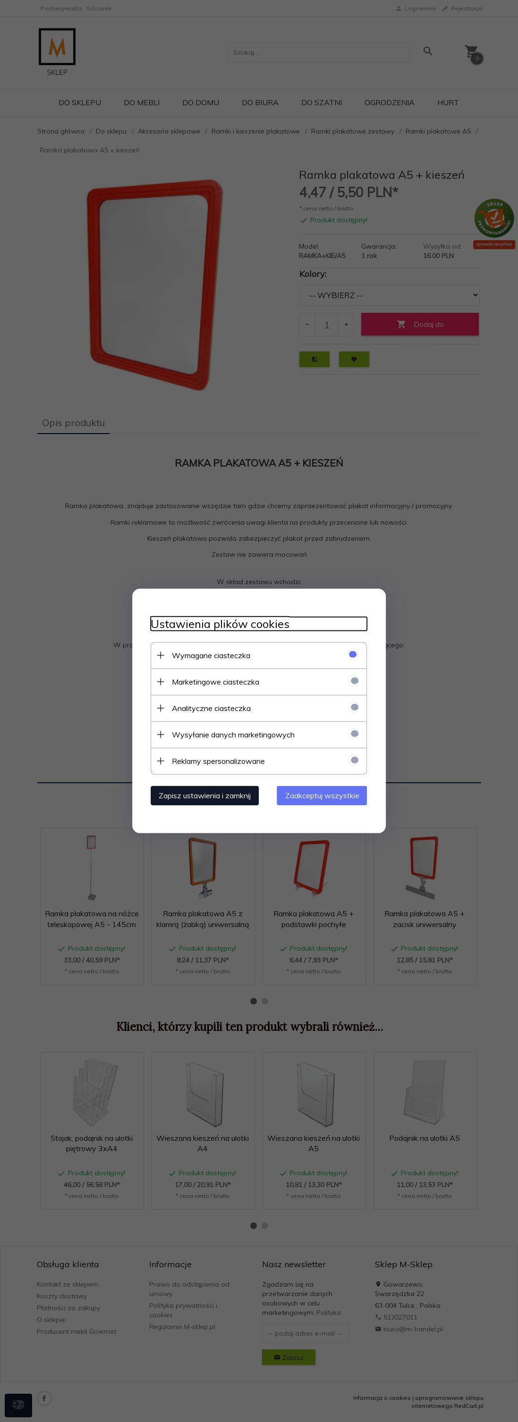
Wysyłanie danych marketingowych (233, 734)
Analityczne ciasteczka (211, 708)
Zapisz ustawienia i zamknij (205, 795)
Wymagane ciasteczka (211, 655)
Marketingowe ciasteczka (215, 681)
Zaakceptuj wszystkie (323, 795)
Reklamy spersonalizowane (218, 761)
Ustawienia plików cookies (220, 624)
